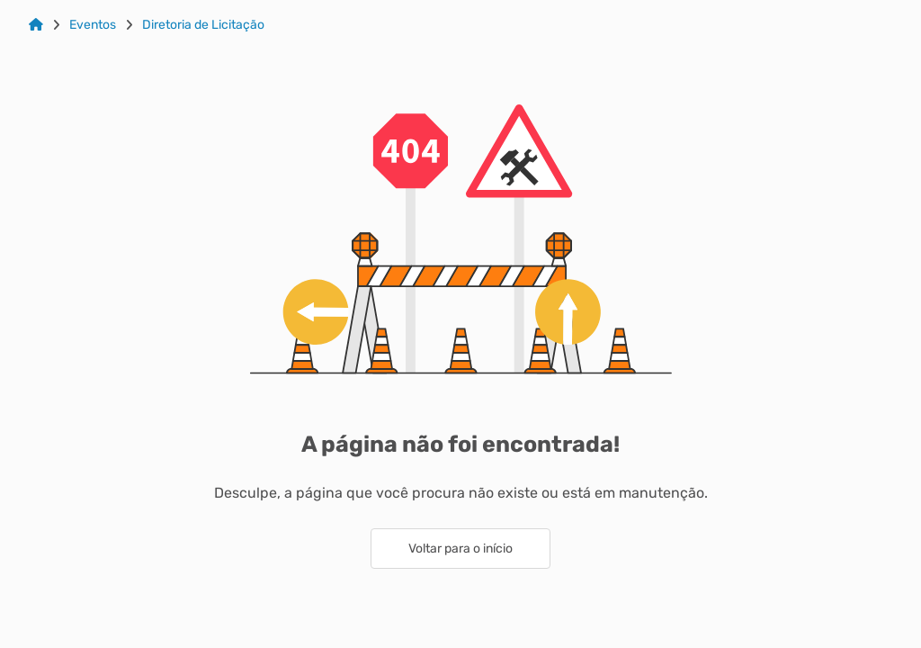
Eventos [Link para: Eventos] (92, 25)
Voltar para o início (460, 548)
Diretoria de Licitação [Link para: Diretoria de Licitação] (203, 25)
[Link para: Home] (36, 25)
